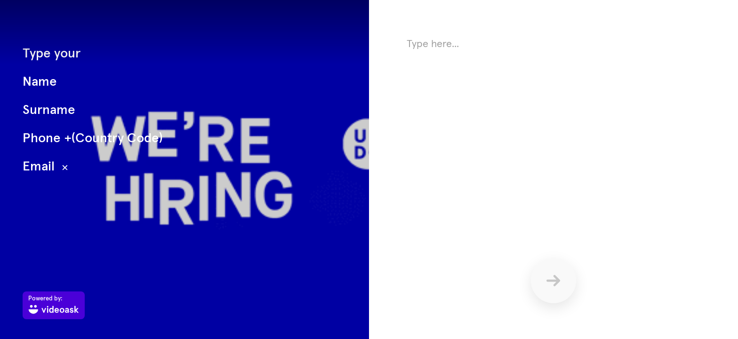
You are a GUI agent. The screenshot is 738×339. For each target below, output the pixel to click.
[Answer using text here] (553, 127)
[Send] (553, 280)
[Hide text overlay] (65, 167)
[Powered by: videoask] (54, 305)
